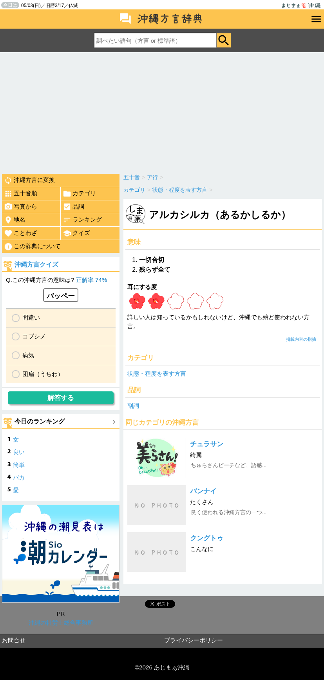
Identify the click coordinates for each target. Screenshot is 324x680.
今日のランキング (39, 421)
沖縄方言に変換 (29, 180)
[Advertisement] (162, 111)
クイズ (76, 233)
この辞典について (32, 246)
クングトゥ (206, 538)
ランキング (82, 220)
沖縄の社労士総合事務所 (61, 622)
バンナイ (203, 491)
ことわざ (20, 233)
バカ (19, 477)
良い (19, 452)
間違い (31, 317)
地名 (14, 220)
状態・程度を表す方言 (156, 373)
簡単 (19, 465)
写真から (20, 206)
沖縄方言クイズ (36, 264)
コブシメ (34, 336)
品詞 (73, 206)
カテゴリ (79, 193)
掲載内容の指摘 (301, 339)
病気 (28, 355)
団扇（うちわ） (42, 374)
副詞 (133, 405)
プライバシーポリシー (193, 640)
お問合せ (13, 640)
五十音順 (20, 193)
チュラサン (206, 444)
